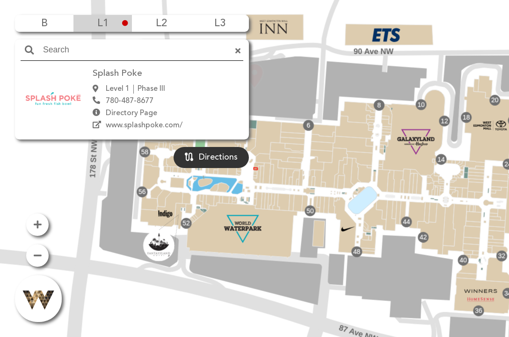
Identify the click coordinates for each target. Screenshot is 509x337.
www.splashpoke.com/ (144, 125)
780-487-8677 (129, 101)
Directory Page (131, 113)
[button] (254, 154)
